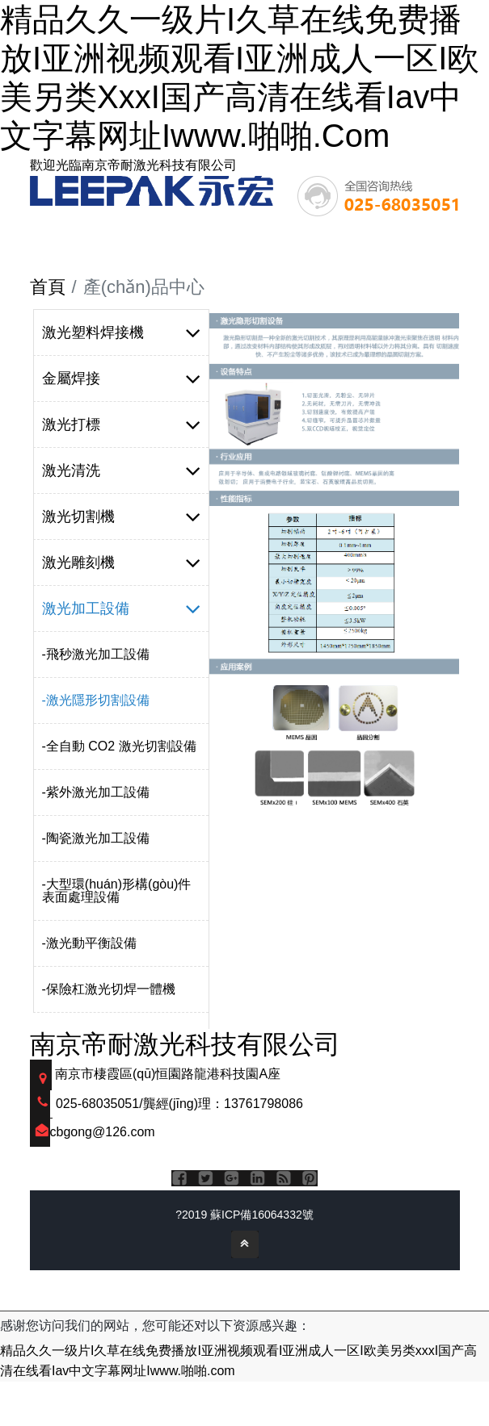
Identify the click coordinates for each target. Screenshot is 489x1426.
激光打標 (121, 424)
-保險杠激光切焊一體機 (108, 989)
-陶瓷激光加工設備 (96, 838)
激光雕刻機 (121, 562)
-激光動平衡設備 (89, 943)
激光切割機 (121, 516)
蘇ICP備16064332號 (262, 1214)
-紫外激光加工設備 (96, 792)
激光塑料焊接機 (121, 332)
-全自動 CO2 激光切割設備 (119, 746)
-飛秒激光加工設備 (96, 654)
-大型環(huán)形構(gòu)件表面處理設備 (117, 890)
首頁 (47, 287)
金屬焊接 (121, 378)
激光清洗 (121, 470)
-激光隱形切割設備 (96, 700)
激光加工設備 (121, 608)
